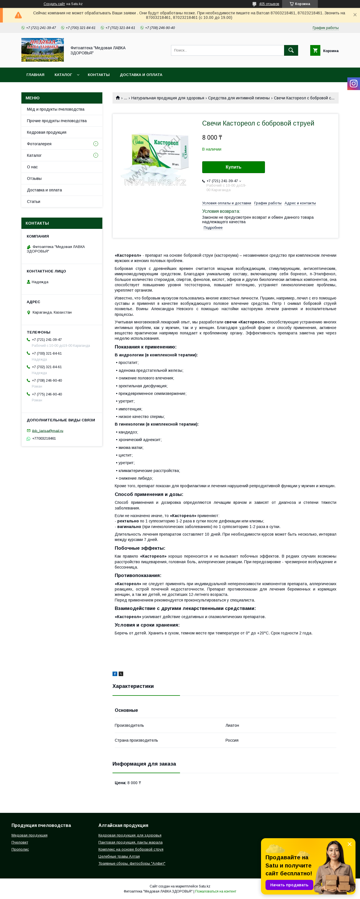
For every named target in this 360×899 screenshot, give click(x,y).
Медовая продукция (30, 835)
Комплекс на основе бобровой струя (130, 849)
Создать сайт (54, 4)
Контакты (99, 75)
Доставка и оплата (141, 75)
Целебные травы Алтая (119, 856)
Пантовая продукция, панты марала (130, 842)
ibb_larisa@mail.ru (47, 430)
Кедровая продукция (46, 132)
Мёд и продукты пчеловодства (55, 109)
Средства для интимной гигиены (239, 98)
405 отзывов (269, 4)
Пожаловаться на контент (215, 891)
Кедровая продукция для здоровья (129, 835)
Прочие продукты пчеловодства (57, 120)
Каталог (63, 75)
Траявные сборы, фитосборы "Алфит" (131, 863)
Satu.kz (204, 886)
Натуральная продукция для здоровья (167, 98)
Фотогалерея (39, 144)
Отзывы (34, 178)
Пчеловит (20, 842)
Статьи (33, 201)
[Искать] (291, 50)
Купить (234, 167)
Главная (35, 75)
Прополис (20, 849)
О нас (32, 167)
